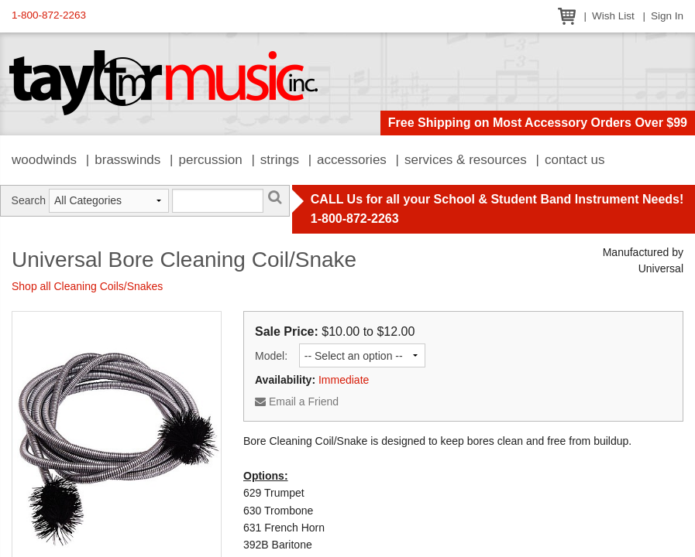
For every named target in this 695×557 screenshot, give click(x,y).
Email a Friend (297, 401)
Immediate (343, 380)
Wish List (613, 16)
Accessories (352, 159)
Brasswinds (127, 159)
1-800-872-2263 (49, 15)
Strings (279, 159)
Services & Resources (465, 159)
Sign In (667, 16)
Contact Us (575, 159)
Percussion (210, 159)
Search (29, 200)
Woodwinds (44, 159)
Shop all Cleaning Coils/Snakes (87, 286)
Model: (271, 356)
